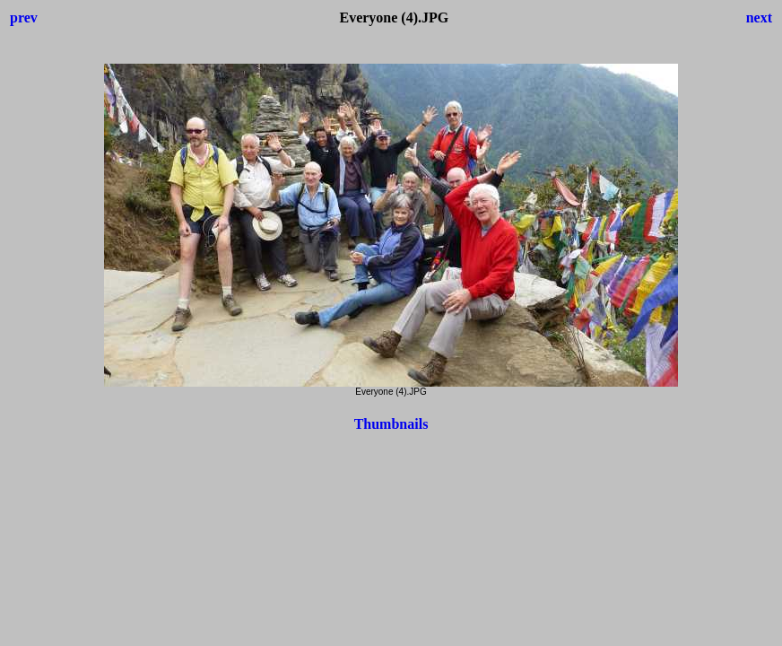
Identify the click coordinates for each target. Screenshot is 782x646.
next (759, 17)
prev (24, 17)
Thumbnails (391, 424)
